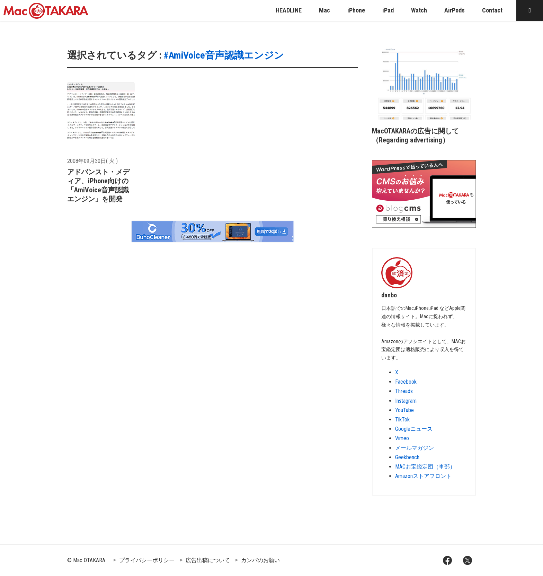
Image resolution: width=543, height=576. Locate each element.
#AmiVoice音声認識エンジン (223, 55)
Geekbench (407, 457)
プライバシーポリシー (147, 560)
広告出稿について (208, 560)
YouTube (404, 410)
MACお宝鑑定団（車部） (425, 466)
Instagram (406, 401)
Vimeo (402, 438)
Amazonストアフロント (423, 476)
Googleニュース (414, 429)
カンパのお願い (260, 560)
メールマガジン (414, 448)
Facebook (406, 381)
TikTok (402, 419)
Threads (404, 391)
